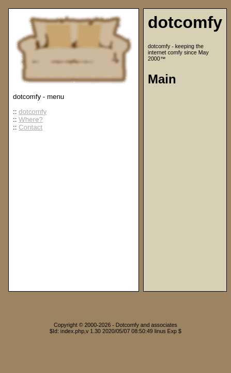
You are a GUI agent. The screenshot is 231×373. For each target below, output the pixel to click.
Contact (30, 127)
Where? (31, 119)
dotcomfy (33, 112)
